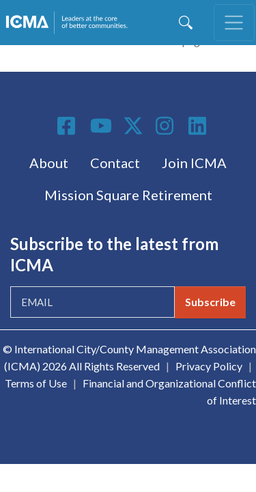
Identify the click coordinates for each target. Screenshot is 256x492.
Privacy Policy (208, 365)
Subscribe (210, 301)
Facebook (68, 125)
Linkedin (199, 125)
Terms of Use (36, 383)
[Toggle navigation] (234, 22)
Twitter (134, 125)
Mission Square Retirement (128, 195)
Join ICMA (194, 162)
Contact (115, 162)
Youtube (101, 126)
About (48, 162)
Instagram (166, 125)
